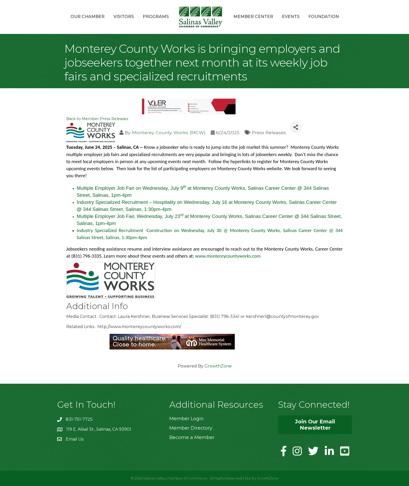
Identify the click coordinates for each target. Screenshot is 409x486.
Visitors (123, 16)
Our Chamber (87, 16)
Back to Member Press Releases (97, 118)
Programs (156, 16)
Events (290, 16)
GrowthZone (218, 366)
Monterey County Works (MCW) (169, 132)
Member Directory (190, 428)
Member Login (186, 419)
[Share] (296, 127)
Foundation (323, 16)
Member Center (253, 16)
